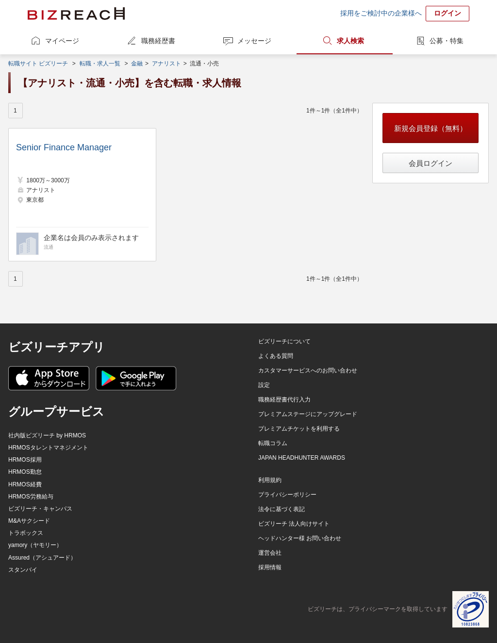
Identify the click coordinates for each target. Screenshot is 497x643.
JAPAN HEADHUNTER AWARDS (301, 457)
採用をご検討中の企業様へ (381, 13)
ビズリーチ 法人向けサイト (294, 523)
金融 (137, 63)
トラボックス (25, 533)
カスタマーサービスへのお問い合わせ (307, 370)
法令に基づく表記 (281, 509)
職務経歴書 (158, 41)
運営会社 (270, 552)
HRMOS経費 (25, 484)
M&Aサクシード (29, 520)
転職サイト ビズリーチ (38, 63)
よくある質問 (275, 356)
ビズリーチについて (284, 341)
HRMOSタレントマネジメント (48, 447)
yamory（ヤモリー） (35, 545)
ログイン (447, 13)
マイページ (62, 41)
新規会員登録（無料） (430, 128)
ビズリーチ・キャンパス (40, 508)
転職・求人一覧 (100, 63)
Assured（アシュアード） (42, 557)
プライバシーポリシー (287, 494)
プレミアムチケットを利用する (299, 428)
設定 (264, 385)
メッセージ (254, 41)
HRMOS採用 (25, 459)
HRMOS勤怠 (25, 471)
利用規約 (270, 480)
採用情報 (270, 567)
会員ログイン (430, 163)
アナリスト (166, 63)
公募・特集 (447, 41)
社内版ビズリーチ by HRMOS (47, 435)
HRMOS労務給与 (30, 496)
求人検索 (350, 41)
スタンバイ (22, 569)
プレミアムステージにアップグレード (307, 414)
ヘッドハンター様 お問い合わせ (299, 538)
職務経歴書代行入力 (284, 399)
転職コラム (272, 443)
